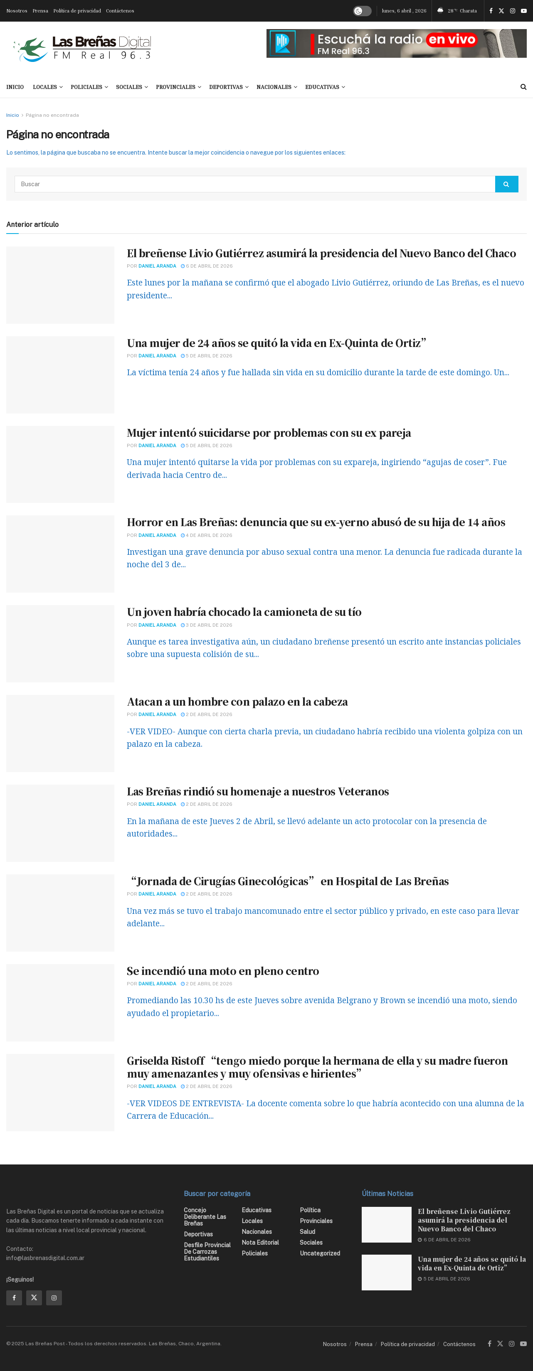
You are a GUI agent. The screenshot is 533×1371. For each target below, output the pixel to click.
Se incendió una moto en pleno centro (223, 970)
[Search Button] (524, 87)
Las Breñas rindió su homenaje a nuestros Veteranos (258, 791)
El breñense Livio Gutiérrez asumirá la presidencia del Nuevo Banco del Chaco (321, 253)
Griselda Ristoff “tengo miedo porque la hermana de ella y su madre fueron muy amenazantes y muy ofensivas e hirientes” (317, 1067)
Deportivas (226, 86)
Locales (45, 86)
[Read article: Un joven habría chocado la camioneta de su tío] (60, 643)
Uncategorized (320, 1253)
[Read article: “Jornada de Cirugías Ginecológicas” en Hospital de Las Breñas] (60, 913)
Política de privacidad (77, 10)
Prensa (40, 10)
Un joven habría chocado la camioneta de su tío (244, 611)
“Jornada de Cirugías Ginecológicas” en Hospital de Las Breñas (288, 881)
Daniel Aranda (157, 265)
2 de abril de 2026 (206, 714)
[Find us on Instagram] (54, 1297)
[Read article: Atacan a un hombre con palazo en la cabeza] (60, 733)
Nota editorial (260, 1242)
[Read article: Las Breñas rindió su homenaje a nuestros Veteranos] (60, 823)
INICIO (15, 86)
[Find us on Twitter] (34, 1297)
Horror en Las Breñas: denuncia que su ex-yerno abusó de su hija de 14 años (316, 521)
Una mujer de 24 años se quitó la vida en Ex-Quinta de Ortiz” (278, 342)
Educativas (322, 86)
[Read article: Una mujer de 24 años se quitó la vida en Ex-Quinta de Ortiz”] (60, 375)
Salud (307, 1231)
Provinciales (175, 86)
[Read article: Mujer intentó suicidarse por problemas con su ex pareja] (60, 464)
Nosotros (16, 10)
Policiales (86, 86)
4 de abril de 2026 (206, 535)
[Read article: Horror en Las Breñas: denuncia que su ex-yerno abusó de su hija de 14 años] (60, 554)
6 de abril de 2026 (207, 265)
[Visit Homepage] (82, 49)
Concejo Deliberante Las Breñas (205, 1217)
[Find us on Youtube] (523, 1344)
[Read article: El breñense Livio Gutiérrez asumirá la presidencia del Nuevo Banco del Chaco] (60, 285)
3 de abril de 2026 (206, 625)
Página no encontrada (52, 115)
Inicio (12, 115)
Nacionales (274, 86)
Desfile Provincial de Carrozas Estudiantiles (207, 1252)
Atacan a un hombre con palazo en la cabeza (237, 701)
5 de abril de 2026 (206, 355)
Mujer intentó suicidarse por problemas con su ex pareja (269, 432)
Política (310, 1210)
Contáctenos (120, 10)
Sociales (129, 86)
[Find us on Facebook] (14, 1297)
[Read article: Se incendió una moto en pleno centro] (60, 1002)
